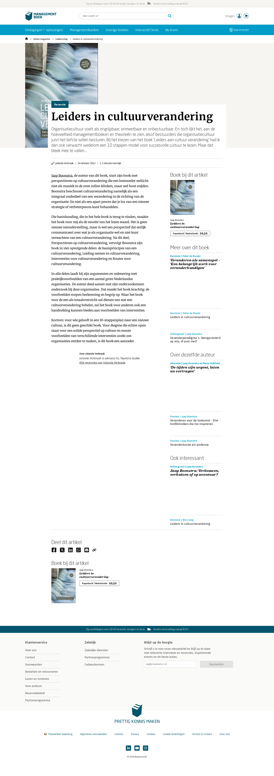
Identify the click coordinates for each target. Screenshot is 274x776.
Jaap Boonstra (62, 176)
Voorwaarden (33, 664)
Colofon (118, 734)
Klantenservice (36, 642)
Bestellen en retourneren (41, 671)
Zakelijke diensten (96, 650)
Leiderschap (61, 39)
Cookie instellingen (174, 734)
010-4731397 (241, 29)
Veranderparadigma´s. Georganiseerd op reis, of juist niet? (195, 339)
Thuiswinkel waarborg (58, 734)
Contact (30, 657)
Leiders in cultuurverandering (88, 39)
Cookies (151, 734)
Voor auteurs (33, 686)
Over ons (31, 650)
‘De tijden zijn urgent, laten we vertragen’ (194, 369)
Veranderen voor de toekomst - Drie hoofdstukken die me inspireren (194, 422)
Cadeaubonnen (94, 664)
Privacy (135, 734)
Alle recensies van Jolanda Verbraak (102, 362)
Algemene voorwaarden (93, 734)
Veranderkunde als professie (189, 444)
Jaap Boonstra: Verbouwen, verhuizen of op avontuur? (194, 473)
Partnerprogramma (37, 700)
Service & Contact (202, 734)
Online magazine (41, 39)
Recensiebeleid (35, 693)
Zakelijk (90, 642)
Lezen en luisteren (37, 679)
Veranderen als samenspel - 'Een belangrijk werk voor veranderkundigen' (195, 264)
